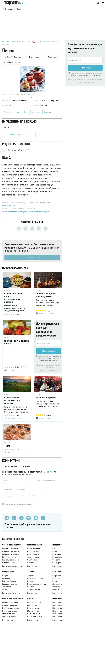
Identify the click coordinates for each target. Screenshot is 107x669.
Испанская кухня (11, 113)
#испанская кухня (41, 212)
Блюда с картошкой (10, 553)
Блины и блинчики (10, 582)
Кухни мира (7, 621)
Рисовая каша (33, 609)
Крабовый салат (34, 564)
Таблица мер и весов (19, 135)
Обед (25, 113)
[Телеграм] (7, 519)
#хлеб (4, 212)
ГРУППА (7, 444)
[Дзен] (43, 519)
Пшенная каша (33, 615)
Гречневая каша (34, 604)
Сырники (6, 580)
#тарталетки (13, 212)
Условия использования (48, 371)
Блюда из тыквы (9, 564)
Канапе (30, 582)
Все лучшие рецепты (11, 594)
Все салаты (32, 567)
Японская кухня (9, 618)
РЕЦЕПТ (7, 338)
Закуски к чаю (33, 591)
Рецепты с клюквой (10, 561)
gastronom (40, 41)
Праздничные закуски (36, 585)
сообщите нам (8, 206)
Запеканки (6, 588)
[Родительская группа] (11, 9)
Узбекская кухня (9, 615)
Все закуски (32, 594)
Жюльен (30, 577)
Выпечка (36, 113)
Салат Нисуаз (33, 558)
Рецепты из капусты (10, 550)
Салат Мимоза (33, 561)
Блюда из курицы (9, 585)
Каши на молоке (34, 618)
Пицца (5, 577)
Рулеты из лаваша (35, 580)
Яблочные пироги (10, 558)
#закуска (23, 212)
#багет (30, 212)
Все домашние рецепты (12, 567)
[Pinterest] (28, 519)
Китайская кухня (9, 612)
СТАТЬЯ (7, 291)
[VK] (14, 519)
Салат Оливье (33, 553)
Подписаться (48, 352)
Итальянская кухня (10, 609)
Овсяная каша (33, 607)
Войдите (48, 473)
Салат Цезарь (33, 555)
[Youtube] (36, 519)
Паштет (30, 588)
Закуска (47, 113)
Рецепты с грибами (10, 555)
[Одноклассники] (21, 519)
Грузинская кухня (9, 607)
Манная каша (33, 612)
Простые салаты (34, 550)
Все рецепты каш (34, 621)
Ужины (5, 591)
